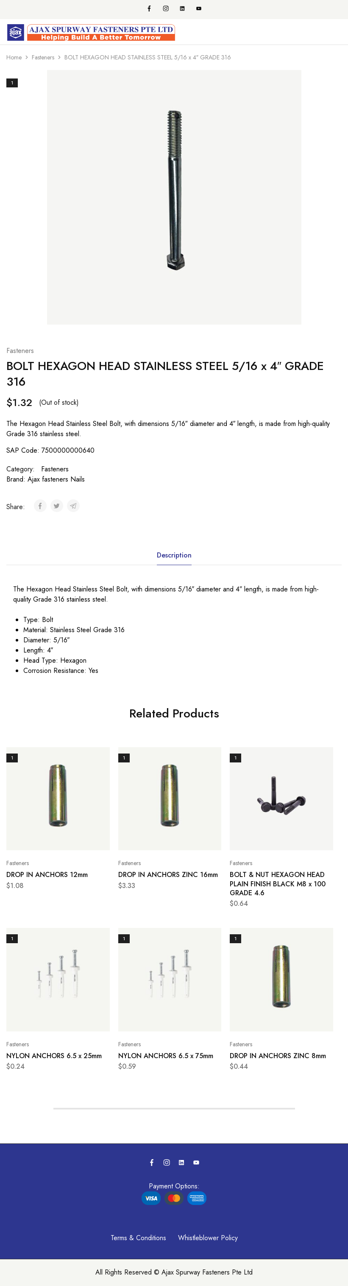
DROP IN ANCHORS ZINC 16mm (168, 875)
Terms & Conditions (138, 1238)
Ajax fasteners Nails (56, 479)
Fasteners (43, 57)
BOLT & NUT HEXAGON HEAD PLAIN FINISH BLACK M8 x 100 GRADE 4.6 (278, 884)
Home (14, 57)
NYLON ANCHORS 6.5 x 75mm (165, 1056)
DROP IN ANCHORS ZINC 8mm (278, 1056)
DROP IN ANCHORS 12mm (47, 875)
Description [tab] (174, 555)
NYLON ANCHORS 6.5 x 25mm (54, 1056)
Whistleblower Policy (208, 1238)
